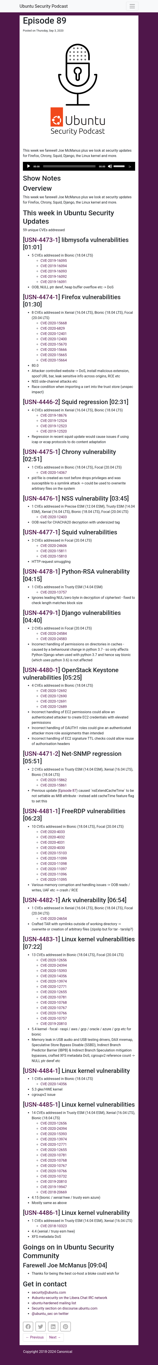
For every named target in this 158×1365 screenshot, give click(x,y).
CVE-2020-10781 (53, 997)
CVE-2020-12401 (53, 334)
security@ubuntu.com (49, 1292)
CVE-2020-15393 (53, 971)
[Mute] (110, 166)
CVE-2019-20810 (53, 1024)
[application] (79, 166)
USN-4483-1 (41, 939)
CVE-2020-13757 (53, 592)
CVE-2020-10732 (53, 1176)
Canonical (64, 1352)
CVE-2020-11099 (53, 858)
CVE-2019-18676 (53, 415)
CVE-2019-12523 (53, 426)
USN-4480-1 (41, 670)
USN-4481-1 (41, 811)
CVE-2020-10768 (53, 1002)
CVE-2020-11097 (53, 869)
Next (55, 1337)
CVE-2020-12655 (53, 992)
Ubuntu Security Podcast (44, 6)
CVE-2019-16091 (53, 282)
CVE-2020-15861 (53, 785)
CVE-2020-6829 (52, 328)
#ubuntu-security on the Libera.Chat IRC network (69, 1298)
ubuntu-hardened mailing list (54, 1303)
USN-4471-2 (41, 753)
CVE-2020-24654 (53, 919)
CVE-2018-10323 (53, 1226)
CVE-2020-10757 (53, 1018)
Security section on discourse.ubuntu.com (64, 1308)
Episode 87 (67, 790)
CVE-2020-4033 (52, 832)
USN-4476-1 (41, 498)
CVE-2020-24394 (53, 965)
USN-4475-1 (41, 452)
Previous (35, 1337)
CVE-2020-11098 (53, 864)
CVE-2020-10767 (53, 1008)
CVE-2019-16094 (53, 266)
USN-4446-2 (41, 402)
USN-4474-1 (41, 297)
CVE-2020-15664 (53, 360)
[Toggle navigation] (132, 6)
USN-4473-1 (41, 240)
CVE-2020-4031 (52, 842)
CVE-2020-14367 (53, 473)
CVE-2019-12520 (53, 431)
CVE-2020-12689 (53, 707)
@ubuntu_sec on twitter (50, 1314)
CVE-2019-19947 (53, 1187)
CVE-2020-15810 (53, 556)
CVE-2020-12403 (53, 517)
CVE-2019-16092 (53, 276)
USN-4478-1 (41, 571)
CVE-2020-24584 (53, 633)
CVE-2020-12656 (53, 960)
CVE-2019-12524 (53, 421)
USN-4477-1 (41, 532)
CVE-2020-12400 (53, 339)
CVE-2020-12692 (53, 691)
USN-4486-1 (41, 1212)
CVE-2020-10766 (53, 1013)
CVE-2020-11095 (53, 879)
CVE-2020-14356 (53, 976)
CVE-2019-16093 (53, 271)
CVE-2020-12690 (53, 696)
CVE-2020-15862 (53, 780)
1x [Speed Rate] (130, 166)
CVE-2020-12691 (53, 701)
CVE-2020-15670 (53, 344)
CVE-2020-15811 (53, 551)
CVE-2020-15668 (53, 323)
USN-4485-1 (41, 1104)
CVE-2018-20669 (53, 1192)
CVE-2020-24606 (53, 546)
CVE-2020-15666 (53, 350)
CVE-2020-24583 (53, 639)
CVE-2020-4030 (52, 848)
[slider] (69, 166)
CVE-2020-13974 (53, 981)
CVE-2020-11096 (53, 874)
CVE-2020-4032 (52, 837)
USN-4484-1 (41, 1070)
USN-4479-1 (41, 612)
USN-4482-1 (41, 900)
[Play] (28, 166)
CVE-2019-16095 (53, 261)
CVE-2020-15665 (53, 355)
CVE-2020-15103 (53, 853)
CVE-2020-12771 (53, 987)
